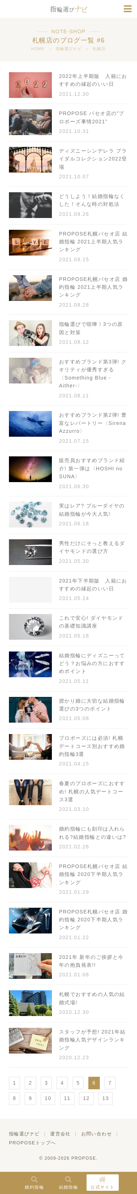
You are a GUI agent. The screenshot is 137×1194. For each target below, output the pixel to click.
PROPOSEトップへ (32, 1142)
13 (105, 1098)
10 (48, 1098)
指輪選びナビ (24, 1133)
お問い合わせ (96, 1133)
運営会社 (60, 1133)
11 (67, 1098)
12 (86, 1098)
